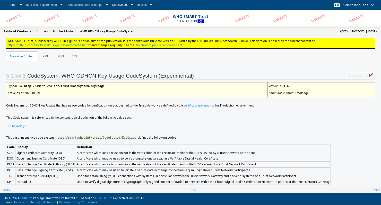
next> (372, 31)
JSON (60, 56)
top (193, 189)
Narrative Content (22, 56)
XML (46, 56)
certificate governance (199, 105)
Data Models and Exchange (87, 5)
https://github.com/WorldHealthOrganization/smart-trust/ (47, 45)
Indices (144, 5)
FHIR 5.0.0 (101, 198)
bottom (358, 31)
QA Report (48, 202)
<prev (343, 31)
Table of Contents (25, 202)
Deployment (122, 5)
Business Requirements (44, 5)
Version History (69, 202)
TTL (75, 56)
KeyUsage (19, 125)
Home (15, 5)
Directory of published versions (157, 45)
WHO (24, 198)
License (92, 202)
